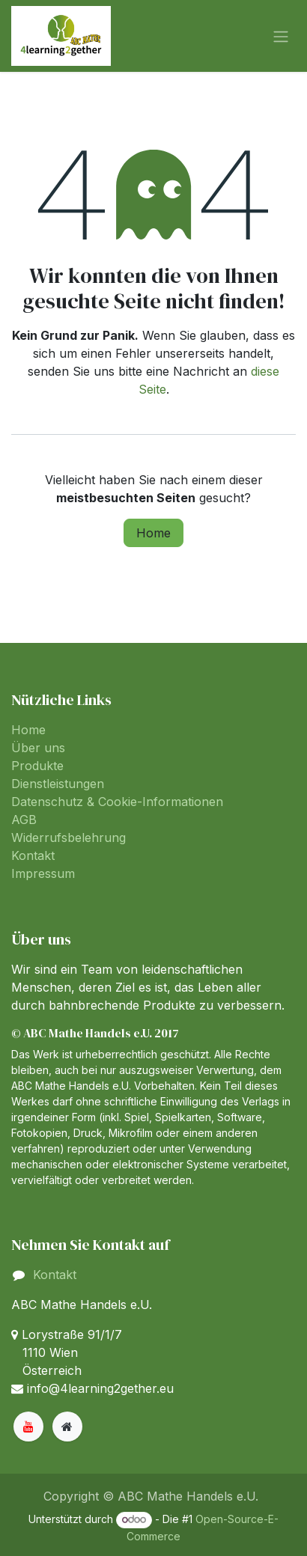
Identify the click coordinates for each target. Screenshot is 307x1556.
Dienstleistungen (57, 783)
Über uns (38, 747)
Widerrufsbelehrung (68, 837)
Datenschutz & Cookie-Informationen (117, 801)
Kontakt (33, 855)
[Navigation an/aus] (281, 36)
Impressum (43, 873)
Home (153, 532)
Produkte (37, 765)
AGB (24, 819)
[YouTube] (28, 1426)
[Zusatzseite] (67, 1426)
